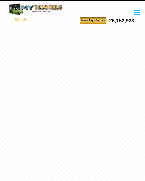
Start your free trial (130, 11)
